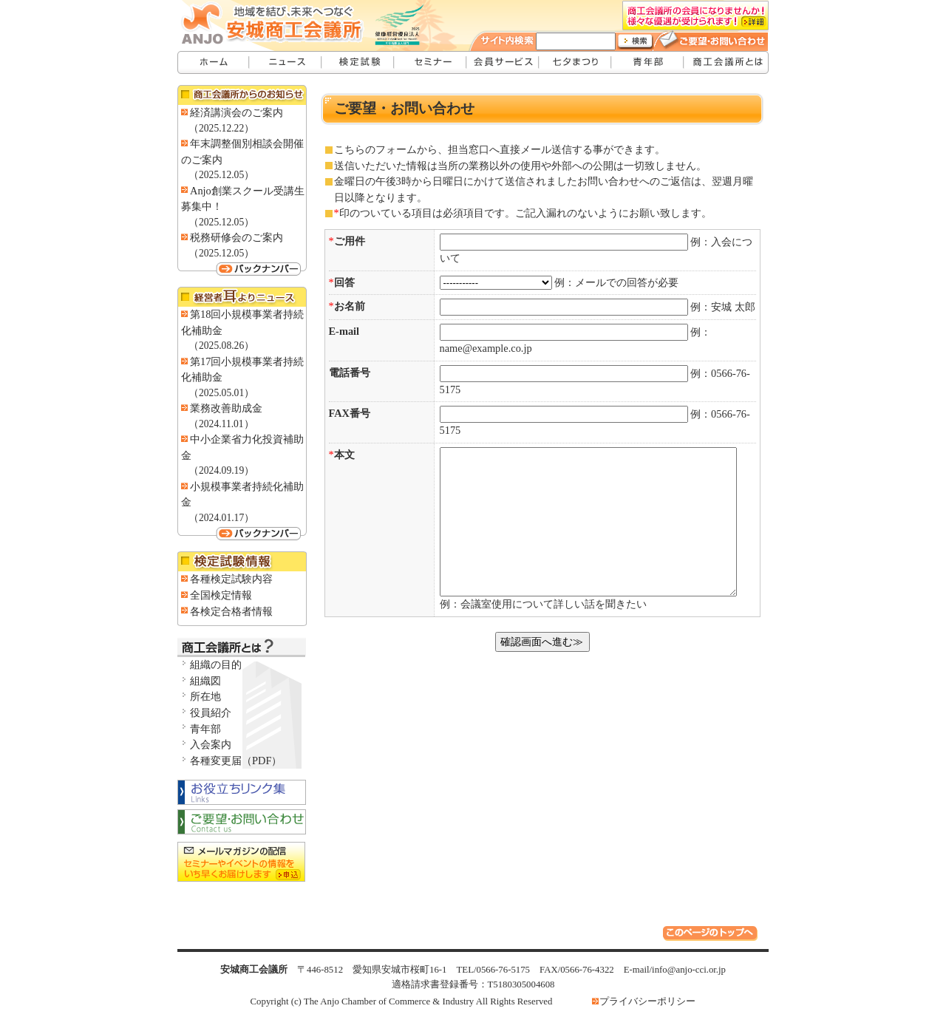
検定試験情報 (242, 561)
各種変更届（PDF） (236, 760)
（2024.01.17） (221, 517)
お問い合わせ (242, 822)
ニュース (286, 62)
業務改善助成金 (226, 408)
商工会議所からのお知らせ (242, 95)
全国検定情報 (221, 595)
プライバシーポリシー (647, 1001)
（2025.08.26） (221, 345)
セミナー (431, 62)
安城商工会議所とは (726, 62)
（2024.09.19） (221, 470)
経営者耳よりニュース (242, 297)
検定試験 (358, 62)
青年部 (648, 62)
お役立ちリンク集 (242, 791)
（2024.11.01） (221, 423)
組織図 (205, 681)
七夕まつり (576, 62)
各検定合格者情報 (231, 611)
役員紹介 (210, 712)
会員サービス (503, 62)
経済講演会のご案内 (236, 112)
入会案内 (210, 744)
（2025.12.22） (221, 128)
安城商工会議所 (213, 62)
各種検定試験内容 (231, 579)
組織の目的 (216, 664)
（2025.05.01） (221, 392)
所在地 (205, 696)
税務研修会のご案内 (236, 237)
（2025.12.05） (221, 174)
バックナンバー (242, 268)
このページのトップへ (712, 935)
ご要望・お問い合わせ (719, 38)
